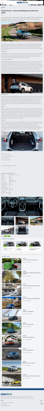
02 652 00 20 (4, 404)
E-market (5, 236)
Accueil (41, 402)
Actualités (9, 236)
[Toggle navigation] (2, 2)
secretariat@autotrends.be (6, 405)
